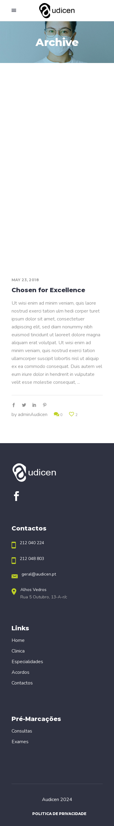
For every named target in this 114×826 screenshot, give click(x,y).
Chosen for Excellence (48, 290)
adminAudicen (32, 414)
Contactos (22, 683)
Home (18, 640)
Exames (20, 742)
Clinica (18, 651)
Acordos (20, 672)
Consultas (22, 731)
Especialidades (27, 662)
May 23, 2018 (25, 280)
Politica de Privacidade (59, 813)
